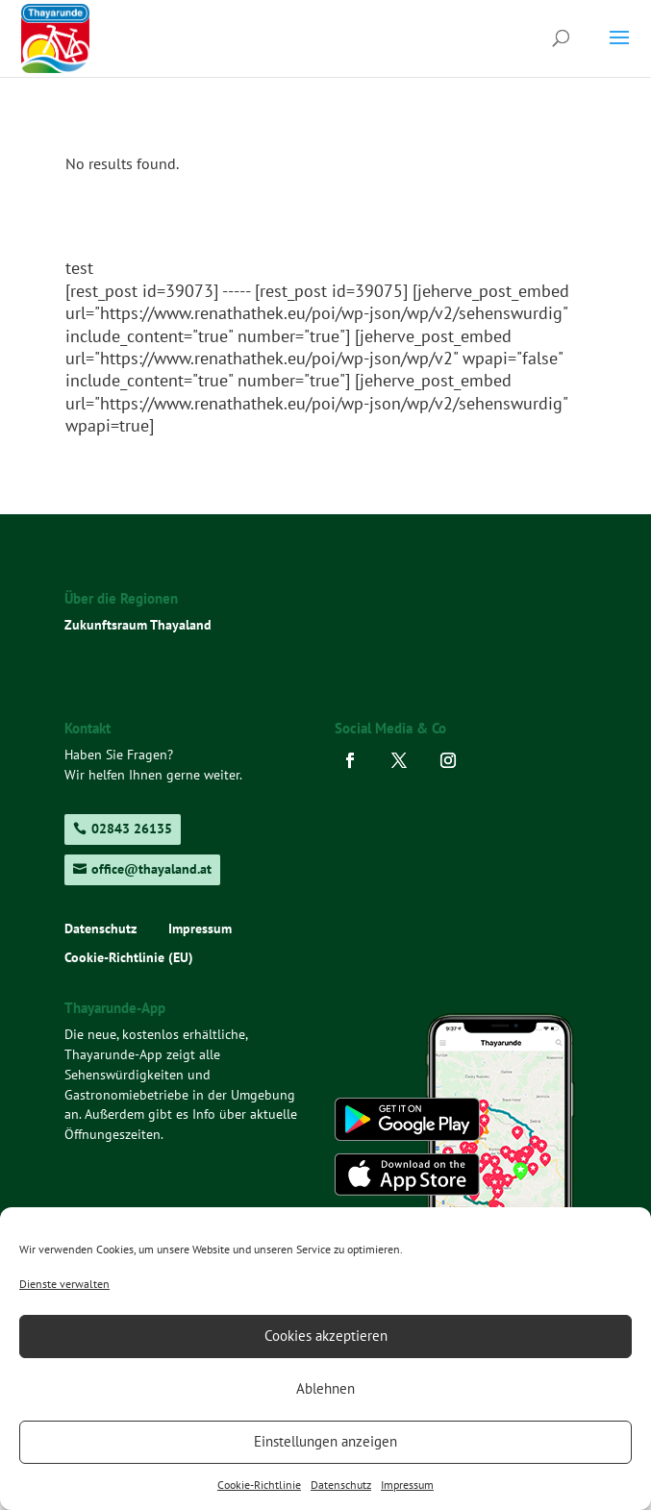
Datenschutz (341, 1484)
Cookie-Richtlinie (259, 1484)
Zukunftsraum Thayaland (138, 624)
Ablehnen (325, 1388)
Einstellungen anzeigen (325, 1441)
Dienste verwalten (64, 1283)
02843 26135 (131, 828)
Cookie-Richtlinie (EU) (128, 958)
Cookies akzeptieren (326, 1335)
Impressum (407, 1484)
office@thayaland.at (151, 869)
